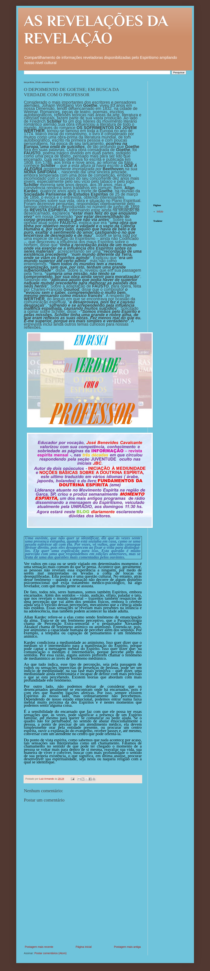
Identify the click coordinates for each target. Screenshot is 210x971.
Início (160, 211)
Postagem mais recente (39, 946)
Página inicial (84, 946)
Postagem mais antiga (127, 946)
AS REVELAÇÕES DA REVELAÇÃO (96, 29)
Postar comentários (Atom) (50, 953)
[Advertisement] (83, 915)
